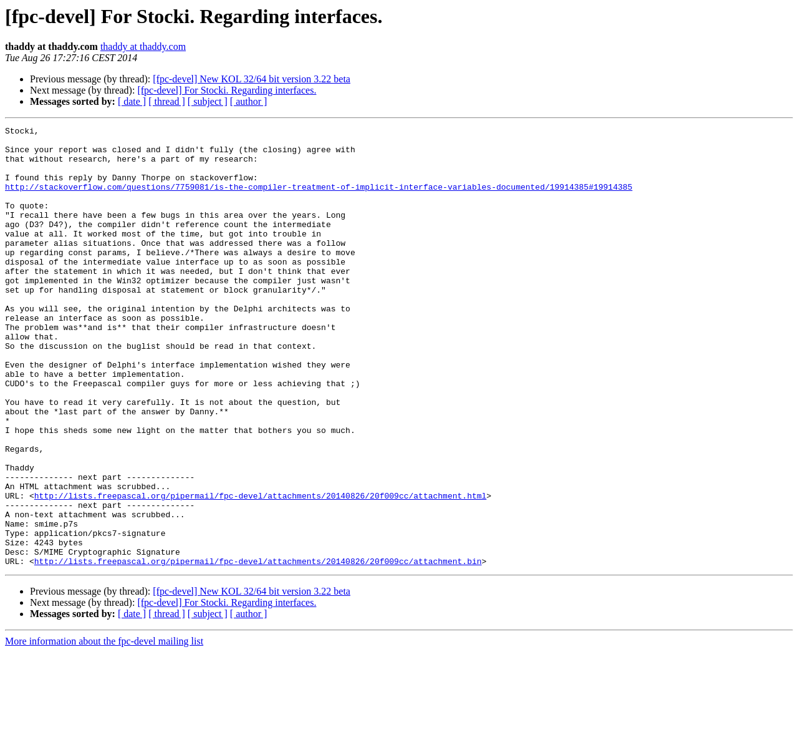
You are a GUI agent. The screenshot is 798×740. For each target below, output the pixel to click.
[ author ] (248, 101)
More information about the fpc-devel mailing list (104, 729)
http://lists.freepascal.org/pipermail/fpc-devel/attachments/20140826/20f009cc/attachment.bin (258, 649)
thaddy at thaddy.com (143, 46)
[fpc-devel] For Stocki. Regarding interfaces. (226, 90)
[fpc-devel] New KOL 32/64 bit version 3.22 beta (251, 79)
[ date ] (132, 101)
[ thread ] (166, 101)
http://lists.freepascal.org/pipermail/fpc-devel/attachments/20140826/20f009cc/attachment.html (260, 570)
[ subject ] (208, 101)
